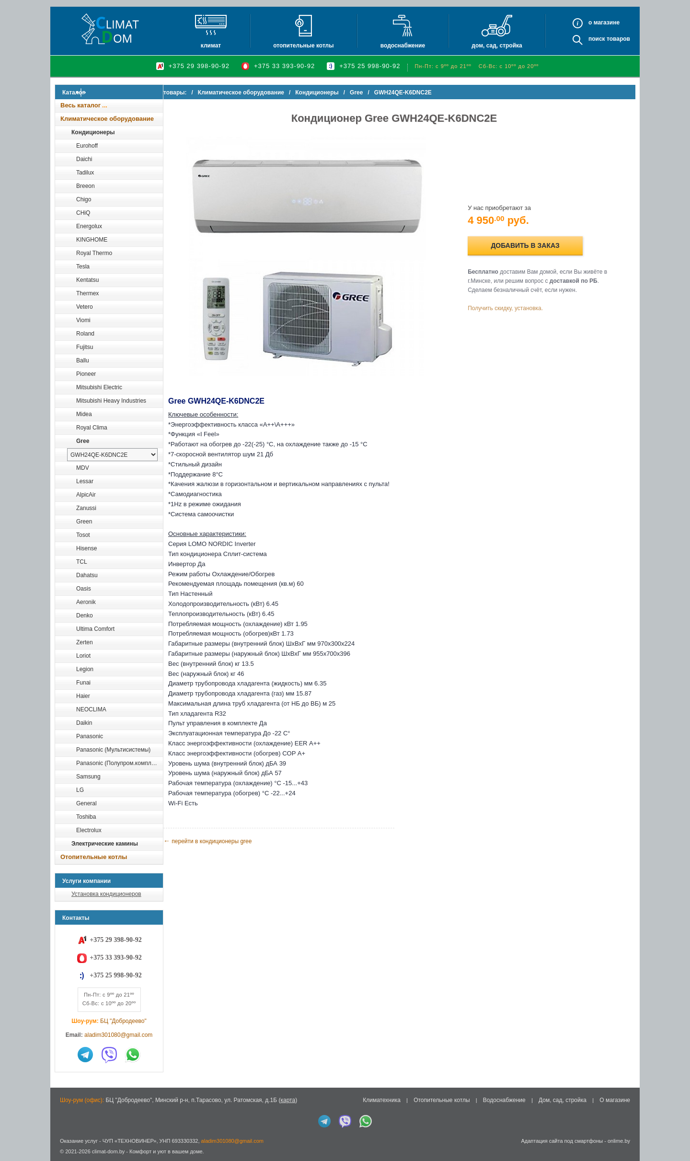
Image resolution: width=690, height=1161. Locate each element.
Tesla (83, 266)
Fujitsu (84, 347)
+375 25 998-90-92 (369, 66)
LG (80, 790)
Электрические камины (104, 843)
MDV (82, 467)
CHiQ (83, 212)
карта (287, 1100)
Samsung (88, 776)
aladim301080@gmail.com (118, 1035)
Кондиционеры (93, 132)
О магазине (614, 1100)
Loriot (83, 655)
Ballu (82, 360)
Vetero (84, 306)
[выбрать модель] (112, 454)
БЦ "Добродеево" (123, 1021)
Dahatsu (87, 575)
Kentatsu (87, 280)
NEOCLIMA (91, 709)
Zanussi (86, 508)
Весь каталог (80, 105)
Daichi (84, 159)
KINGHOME (91, 239)
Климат (211, 45)
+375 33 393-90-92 (284, 66)
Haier (83, 696)
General (86, 803)
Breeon (85, 186)
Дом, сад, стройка (497, 45)
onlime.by (619, 1141)
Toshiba (86, 816)
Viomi (83, 320)
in (63, 1158)
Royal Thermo (94, 253)
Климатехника (382, 1100)
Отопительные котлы (303, 45)
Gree (82, 441)
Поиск (596, 38)
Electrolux (89, 830)
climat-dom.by (108, 1151)
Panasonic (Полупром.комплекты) (119, 763)
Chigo (83, 199)
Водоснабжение (402, 45)
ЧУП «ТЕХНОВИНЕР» (130, 1141)
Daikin (84, 723)
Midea (84, 414)
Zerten (84, 642)
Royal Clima (91, 427)
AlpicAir (86, 494)
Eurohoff (87, 145)
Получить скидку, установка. (513, 308)
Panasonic (89, 736)
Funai (83, 682)
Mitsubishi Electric (99, 387)
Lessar (84, 481)
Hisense (86, 548)
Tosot (83, 535)
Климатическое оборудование (107, 118)
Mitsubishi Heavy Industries (111, 400)
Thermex (87, 293)
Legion (84, 669)
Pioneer (86, 374)
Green (84, 521)
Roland (85, 333)
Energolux (89, 226)
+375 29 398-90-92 (199, 66)
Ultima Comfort (95, 629)
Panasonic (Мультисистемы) (113, 749)
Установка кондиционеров (106, 894)
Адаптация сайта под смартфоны (562, 1141)
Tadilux (85, 172)
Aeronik (86, 602)
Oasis (83, 588)
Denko (84, 615)
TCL (81, 561)
